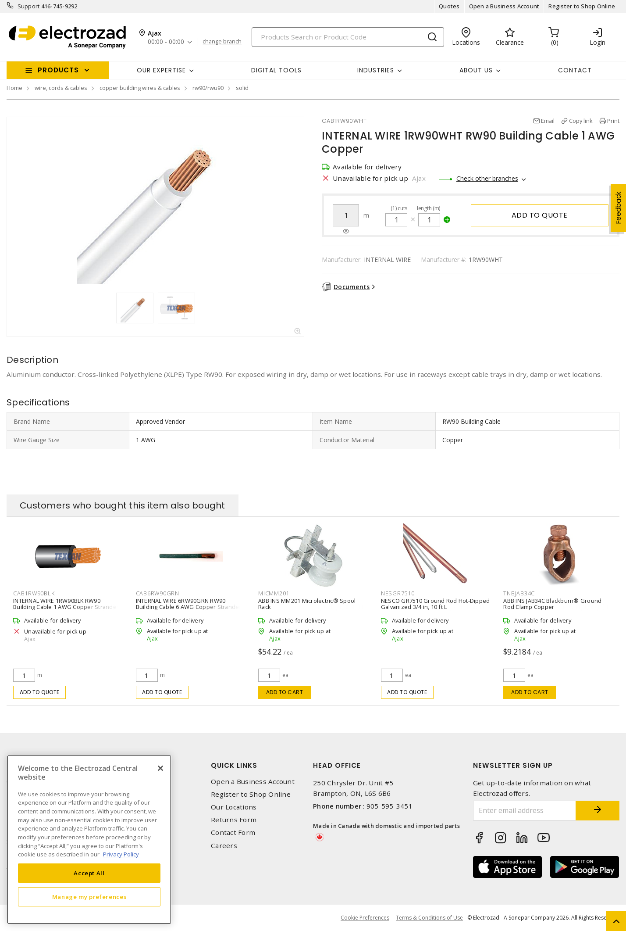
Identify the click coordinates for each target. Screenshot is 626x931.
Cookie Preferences (365, 917)
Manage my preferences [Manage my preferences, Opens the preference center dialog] (89, 897)
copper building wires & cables (140, 88)
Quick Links (234, 765)
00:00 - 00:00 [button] (166, 42)
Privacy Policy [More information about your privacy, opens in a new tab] (121, 854)
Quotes (449, 6)
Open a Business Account (504, 6)
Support (29, 6)
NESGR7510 (398, 593)
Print (613, 121)
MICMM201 (273, 593)
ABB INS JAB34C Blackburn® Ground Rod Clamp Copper (552, 604)
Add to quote (540, 215)
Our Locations (233, 807)
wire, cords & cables (61, 88)
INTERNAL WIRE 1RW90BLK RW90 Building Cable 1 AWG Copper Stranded (66, 604)
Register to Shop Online (581, 6)
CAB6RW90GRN (157, 593)
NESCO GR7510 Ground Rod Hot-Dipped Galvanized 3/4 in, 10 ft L (435, 604)
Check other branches (487, 178)
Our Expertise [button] (161, 70)
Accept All (89, 873)
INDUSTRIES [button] (375, 70)
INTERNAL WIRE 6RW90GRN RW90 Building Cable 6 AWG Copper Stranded (189, 604)
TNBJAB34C (519, 593)
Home (14, 88)
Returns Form (233, 820)
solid (242, 88)
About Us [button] (476, 70)
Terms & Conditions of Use (429, 917)
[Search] (348, 37)
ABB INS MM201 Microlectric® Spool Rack (307, 604)
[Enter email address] (524, 810)
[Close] (160, 768)
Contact (575, 70)
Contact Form (233, 832)
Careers (224, 845)
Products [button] (58, 70)
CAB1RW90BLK (33, 593)
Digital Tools (276, 70)
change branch (222, 41)
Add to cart (284, 692)
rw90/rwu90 (208, 88)
